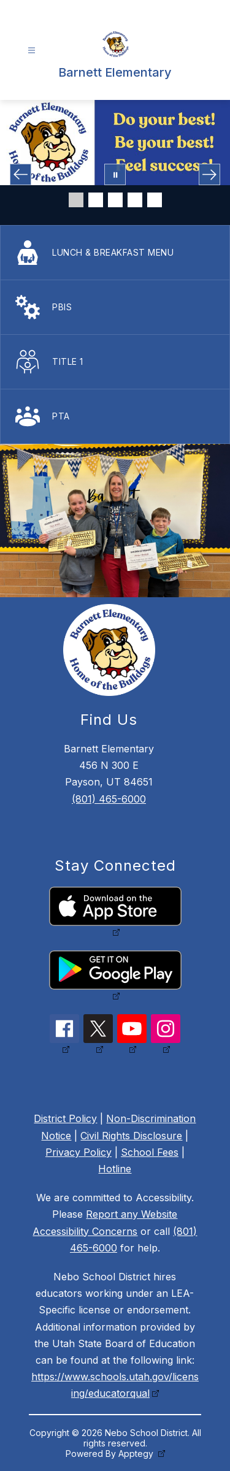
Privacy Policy (78, 1152)
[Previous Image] (20, 174)
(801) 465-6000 (109, 799)
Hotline (114, 1169)
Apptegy (137, 1453)
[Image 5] (154, 200)
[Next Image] (209, 174)
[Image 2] (95, 200)
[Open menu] (32, 51)
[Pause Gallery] (115, 174)
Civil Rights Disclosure (131, 1135)
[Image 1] (76, 200)
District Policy (65, 1118)
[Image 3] (115, 200)
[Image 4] (135, 200)
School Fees (149, 1152)
